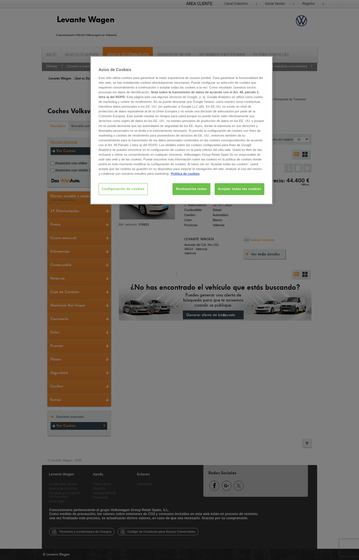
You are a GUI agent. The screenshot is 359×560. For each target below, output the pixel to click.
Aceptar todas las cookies (239, 189)
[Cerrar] (265, 62)
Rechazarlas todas (191, 189)
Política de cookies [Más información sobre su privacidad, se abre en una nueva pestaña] (185, 173)
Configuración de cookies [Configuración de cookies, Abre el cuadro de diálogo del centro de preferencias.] (123, 189)
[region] (181, 130)
